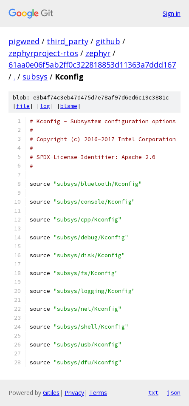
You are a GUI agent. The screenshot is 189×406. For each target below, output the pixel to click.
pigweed (23, 41)
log (45, 106)
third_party (67, 41)
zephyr (97, 53)
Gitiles (51, 393)
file (23, 106)
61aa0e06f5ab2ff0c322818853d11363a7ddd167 (92, 65)
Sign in (172, 13)
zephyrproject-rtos (43, 53)
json (174, 392)
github (108, 41)
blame (68, 106)
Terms (98, 393)
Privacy (74, 393)
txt (153, 392)
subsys (35, 76)
